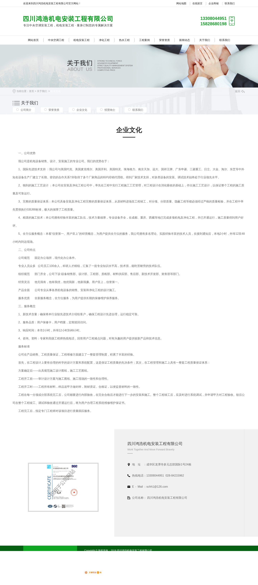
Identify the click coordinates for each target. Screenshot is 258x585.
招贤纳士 (109, 109)
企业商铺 (214, 3)
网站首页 (33, 40)
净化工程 (104, 40)
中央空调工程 (56, 40)
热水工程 (124, 40)
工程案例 (144, 40)
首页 (31, 91)
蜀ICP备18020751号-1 (106, 554)
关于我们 (204, 40)
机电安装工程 (81, 40)
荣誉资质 (164, 40)
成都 (152, 554)
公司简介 (26, 109)
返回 (240, 91)
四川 (146, 554)
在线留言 (197, 3)
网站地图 (181, 3)
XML (129, 554)
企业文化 (56, 91)
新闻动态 (184, 40)
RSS (123, 554)
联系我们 (230, 3)
